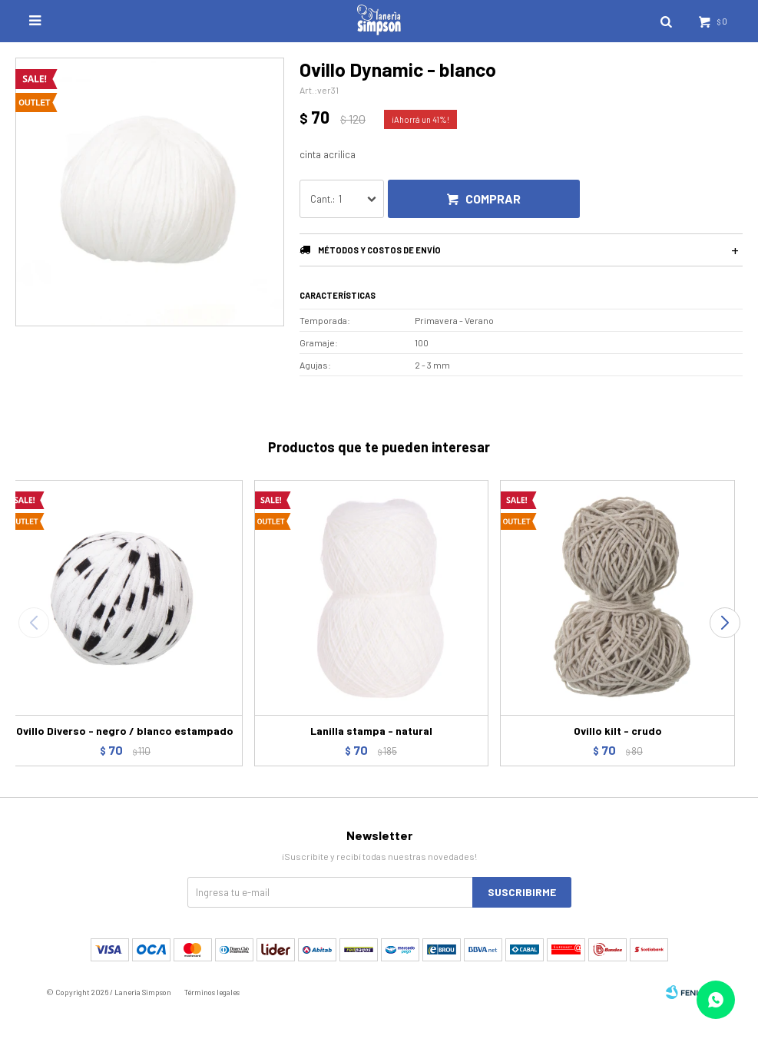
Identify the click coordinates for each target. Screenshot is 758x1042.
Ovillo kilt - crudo (618, 730)
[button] (724, 623)
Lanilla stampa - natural (371, 730)
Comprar (493, 198)
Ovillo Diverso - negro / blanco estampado (124, 730)
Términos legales (212, 992)
